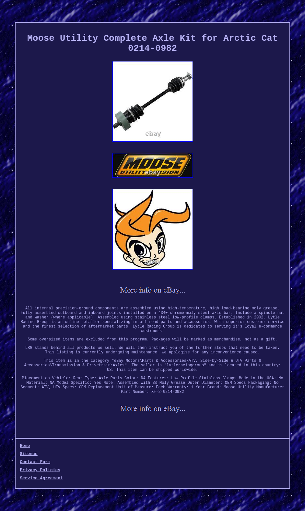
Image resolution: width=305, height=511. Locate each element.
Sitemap (29, 453)
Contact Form (35, 462)
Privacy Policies (40, 470)
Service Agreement (41, 478)
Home (25, 445)
